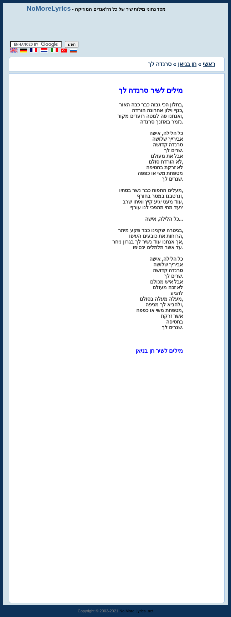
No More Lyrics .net (136, 611)
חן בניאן (187, 64)
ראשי (209, 64)
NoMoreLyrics (49, 8)
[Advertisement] (115, 26)
